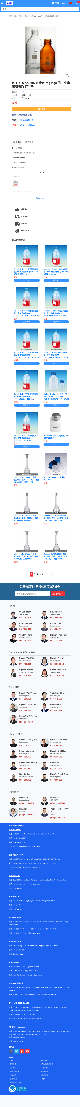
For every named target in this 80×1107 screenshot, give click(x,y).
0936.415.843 (25, 675)
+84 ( (21, 125)
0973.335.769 (56, 757)
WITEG (24, 92)
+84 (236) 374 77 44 (19, 933)
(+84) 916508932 (26, 803)
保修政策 (45, 1071)
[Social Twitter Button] (16, 1051)
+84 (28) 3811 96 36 (19, 863)
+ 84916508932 (18, 971)
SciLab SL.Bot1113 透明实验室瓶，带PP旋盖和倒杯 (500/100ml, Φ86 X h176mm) (56, 313)
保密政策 (12, 1064)
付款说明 (45, 1060)
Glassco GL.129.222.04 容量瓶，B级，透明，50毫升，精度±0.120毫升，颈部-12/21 (55, 556)
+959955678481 (30, 995)
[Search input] (38, 9)
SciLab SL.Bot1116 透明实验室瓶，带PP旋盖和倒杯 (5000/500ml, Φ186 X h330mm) (56, 354)
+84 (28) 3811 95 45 (19, 867)
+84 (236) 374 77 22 (34, 929)
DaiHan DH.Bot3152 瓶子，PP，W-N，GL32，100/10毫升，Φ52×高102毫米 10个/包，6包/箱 (56, 396)
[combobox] (38, 9)
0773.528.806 (25, 699)
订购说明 (12, 1075)
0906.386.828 (56, 745)
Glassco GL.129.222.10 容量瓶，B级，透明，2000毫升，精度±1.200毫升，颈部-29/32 (26, 479)
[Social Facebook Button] (11, 1051)
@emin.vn (18, 909)
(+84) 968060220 (57, 818)
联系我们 (12, 1068)
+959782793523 (18, 995)
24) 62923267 (29, 125)
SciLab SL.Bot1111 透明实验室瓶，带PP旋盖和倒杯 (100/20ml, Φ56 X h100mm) (56, 271)
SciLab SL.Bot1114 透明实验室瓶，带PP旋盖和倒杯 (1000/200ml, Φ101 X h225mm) (26, 313)
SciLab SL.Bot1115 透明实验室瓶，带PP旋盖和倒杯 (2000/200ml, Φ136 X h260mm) (26, 354)
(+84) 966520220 (19, 842)
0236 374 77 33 (26, 722)
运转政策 (45, 1068)
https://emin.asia (36, 975)
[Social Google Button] (22, 1051)
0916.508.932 (25, 780)
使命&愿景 (13, 1079)
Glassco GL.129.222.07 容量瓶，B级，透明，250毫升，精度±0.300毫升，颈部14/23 (26, 518)
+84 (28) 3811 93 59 (34, 863)
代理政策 (45, 1075)
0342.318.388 (25, 745)
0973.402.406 (25, 664)
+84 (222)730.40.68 (33, 884)
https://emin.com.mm (48, 995)
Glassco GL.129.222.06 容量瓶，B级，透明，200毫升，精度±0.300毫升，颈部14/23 (56, 518)
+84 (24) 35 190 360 (19, 846)
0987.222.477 (25, 629)
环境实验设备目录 (15, 1082)
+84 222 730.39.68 (19, 884)
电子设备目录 (14, 1071)
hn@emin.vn (35, 846)
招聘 (43, 1079)
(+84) (20, 120)
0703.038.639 (56, 780)
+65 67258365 (33, 971)
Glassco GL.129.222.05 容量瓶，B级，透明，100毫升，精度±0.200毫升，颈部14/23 (26, 556)
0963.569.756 (56, 618)
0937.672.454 (56, 768)
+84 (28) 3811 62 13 (49, 863)
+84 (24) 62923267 (19, 838)
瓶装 (15, 16)
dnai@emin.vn (18, 954)
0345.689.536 (25, 710)
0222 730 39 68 (57, 664)
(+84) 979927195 (26, 815)
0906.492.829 (56, 710)
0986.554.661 (56, 629)
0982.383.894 (25, 641)
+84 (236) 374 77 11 (19, 929)
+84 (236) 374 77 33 (49, 929)
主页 (10, 16)
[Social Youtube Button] (27, 1051)
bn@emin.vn (17, 888)
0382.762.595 (25, 618)
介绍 (11, 1060)
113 (48, 574)
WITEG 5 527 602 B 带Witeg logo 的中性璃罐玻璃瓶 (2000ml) (39, 16)
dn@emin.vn (35, 933)
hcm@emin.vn (36, 867)
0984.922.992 (25, 757)
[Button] (2, 3)
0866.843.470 (25, 768)
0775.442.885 (56, 699)
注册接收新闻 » (58, 594)
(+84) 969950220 (57, 803)
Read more (40, 198)
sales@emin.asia (19, 975)
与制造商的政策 (47, 1064)
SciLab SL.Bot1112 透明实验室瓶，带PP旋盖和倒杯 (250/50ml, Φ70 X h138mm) (26, 271)
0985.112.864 (56, 641)
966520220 (28, 120)
